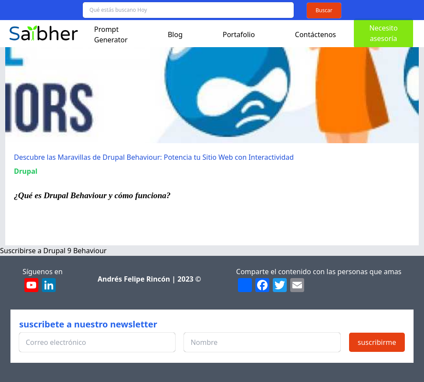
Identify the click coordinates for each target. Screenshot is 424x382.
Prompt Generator (111, 34)
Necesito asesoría (383, 33)
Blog (175, 34)
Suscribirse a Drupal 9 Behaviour (53, 250)
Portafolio (239, 34)
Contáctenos (315, 34)
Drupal (25, 171)
